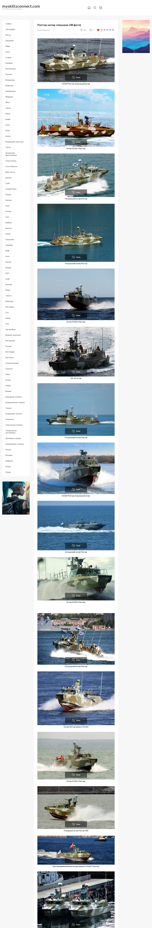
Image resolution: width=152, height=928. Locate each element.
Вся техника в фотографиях (21, 7)
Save (78, 77)
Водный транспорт (43, 30)
